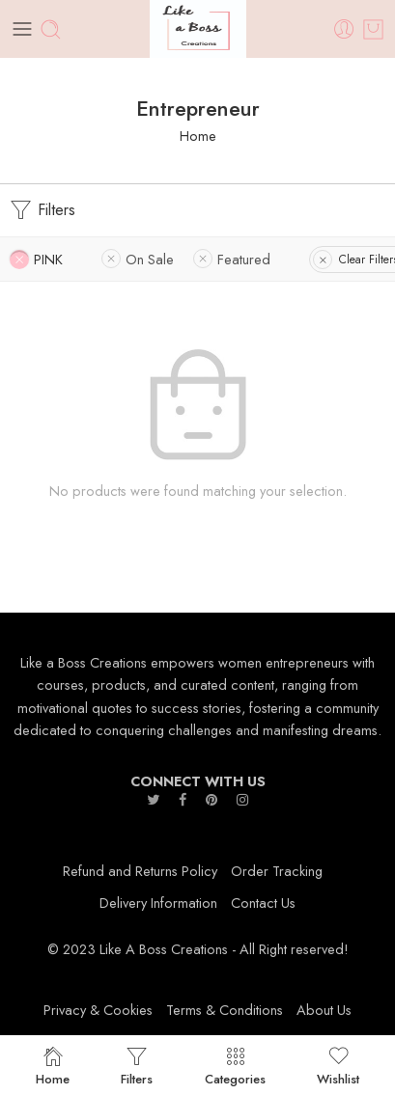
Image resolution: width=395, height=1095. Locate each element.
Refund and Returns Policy (140, 871)
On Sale (150, 259)
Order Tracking (277, 871)
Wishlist (338, 1065)
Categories (235, 1065)
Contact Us (263, 902)
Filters (42, 210)
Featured (243, 259)
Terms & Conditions (224, 1009)
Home (198, 135)
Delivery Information (158, 902)
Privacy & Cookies (98, 1009)
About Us (324, 1009)
